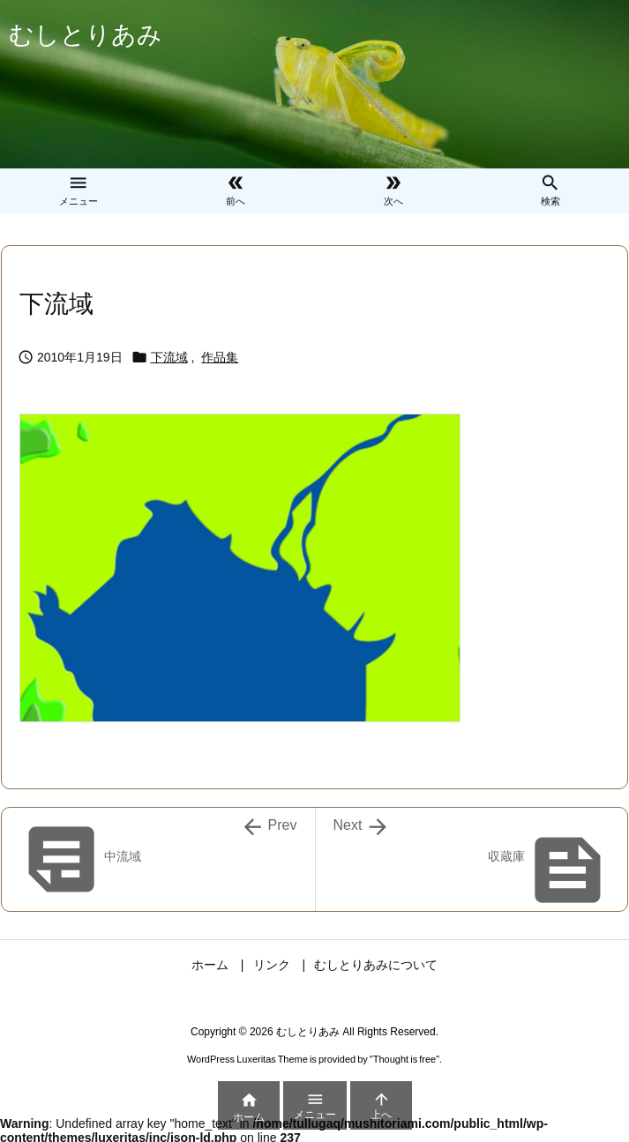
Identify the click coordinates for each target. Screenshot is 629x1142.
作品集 (219, 357)
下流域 (169, 357)
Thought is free (404, 1059)
